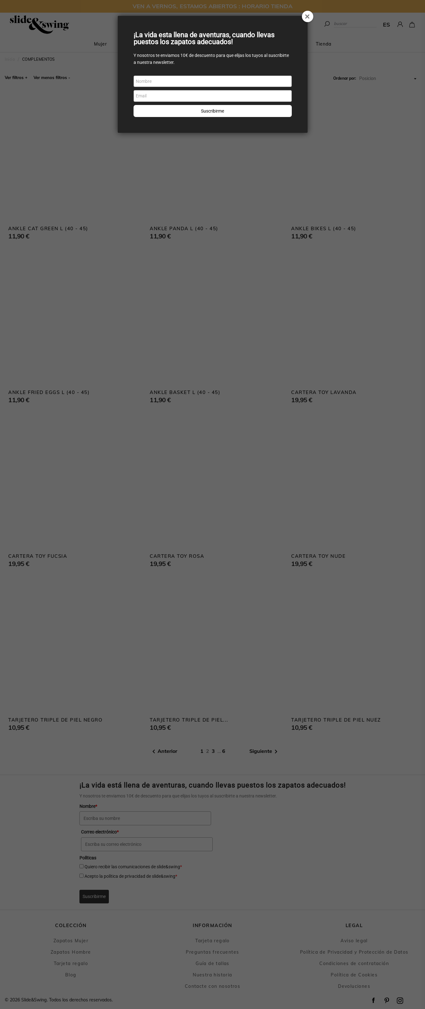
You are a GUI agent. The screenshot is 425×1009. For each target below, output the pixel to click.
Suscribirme (212, 111)
